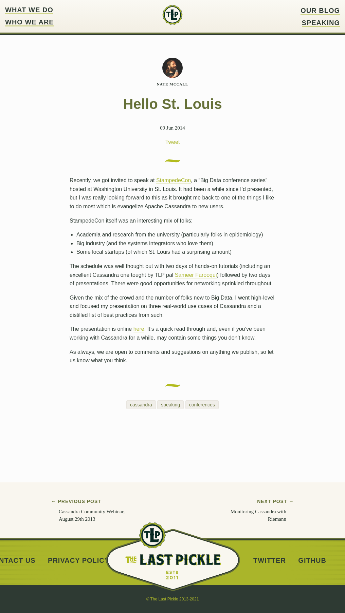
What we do (29, 10)
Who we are (29, 22)
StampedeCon (173, 180)
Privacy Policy (78, 560)
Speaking (321, 22)
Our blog (320, 10)
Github (312, 560)
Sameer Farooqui (196, 275)
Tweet (172, 142)
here (138, 329)
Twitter (269, 560)
